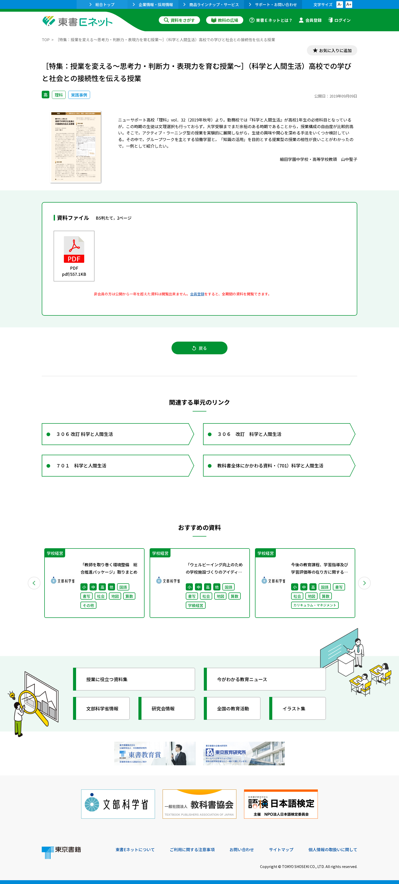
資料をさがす (179, 20)
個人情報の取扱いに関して (332, 849)
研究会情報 (163, 708)
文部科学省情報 (102, 708)
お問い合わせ (242, 849)
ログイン (339, 20)
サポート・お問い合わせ (273, 4)
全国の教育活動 (233, 708)
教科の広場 (224, 20)
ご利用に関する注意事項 (192, 849)
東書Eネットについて (135, 849)
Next (364, 583)
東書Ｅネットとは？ (271, 20)
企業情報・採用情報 (153, 4)
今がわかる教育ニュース (242, 679)
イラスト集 (293, 708)
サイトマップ (281, 849)
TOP (46, 39)
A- (340, 4)
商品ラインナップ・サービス (211, 4)
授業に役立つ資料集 (106, 679)
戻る (199, 348)
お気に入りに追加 (335, 50)
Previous (34, 583)
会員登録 (310, 20)
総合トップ (102, 4)
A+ (348, 4)
